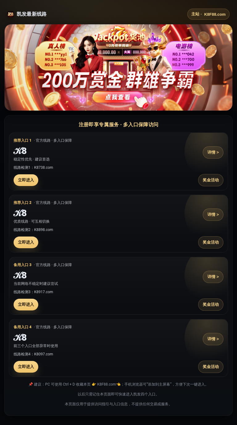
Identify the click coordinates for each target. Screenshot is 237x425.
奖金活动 (211, 180)
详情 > (213, 152)
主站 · (208, 14)
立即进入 (26, 180)
